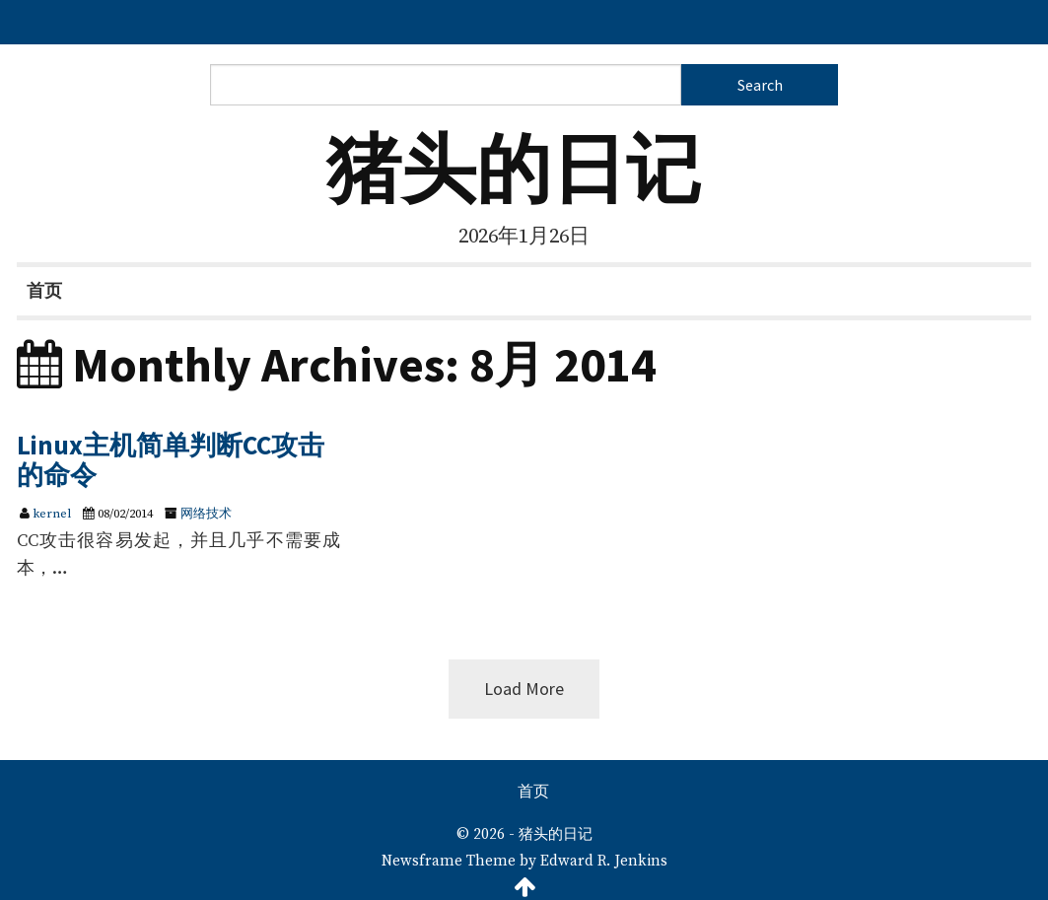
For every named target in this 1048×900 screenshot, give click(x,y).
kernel (52, 513)
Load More (524, 688)
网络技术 (206, 513)
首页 (44, 290)
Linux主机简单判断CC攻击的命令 (170, 459)
